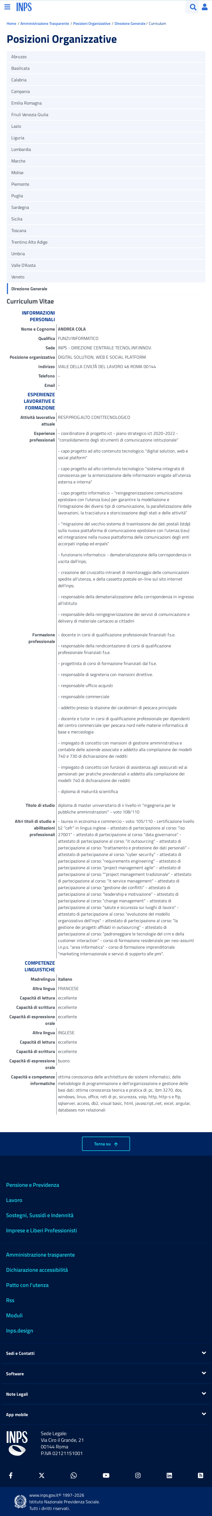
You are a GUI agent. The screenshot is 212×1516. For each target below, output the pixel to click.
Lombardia (21, 149)
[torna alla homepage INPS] (24, 6)
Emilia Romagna (26, 103)
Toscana (18, 230)
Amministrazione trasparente (40, 1254)
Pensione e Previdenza (32, 1184)
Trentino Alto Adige (29, 242)
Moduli (14, 1315)
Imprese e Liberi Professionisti (41, 1230)
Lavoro (14, 1200)
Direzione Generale (130, 23)
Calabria (18, 79)
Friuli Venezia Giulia (29, 114)
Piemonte (20, 184)
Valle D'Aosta (23, 265)
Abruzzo (18, 56)
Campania (20, 91)
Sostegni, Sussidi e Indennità (39, 1215)
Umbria (18, 253)
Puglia (17, 195)
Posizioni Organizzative (91, 23)
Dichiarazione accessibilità (37, 1269)
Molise (17, 172)
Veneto (17, 276)
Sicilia (16, 219)
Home (11, 23)
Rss (10, 1300)
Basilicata (20, 68)
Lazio (16, 126)
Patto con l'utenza (27, 1285)
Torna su (106, 1143)
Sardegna (20, 207)
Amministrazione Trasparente (44, 23)
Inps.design (19, 1330)
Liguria (17, 137)
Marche (18, 161)
